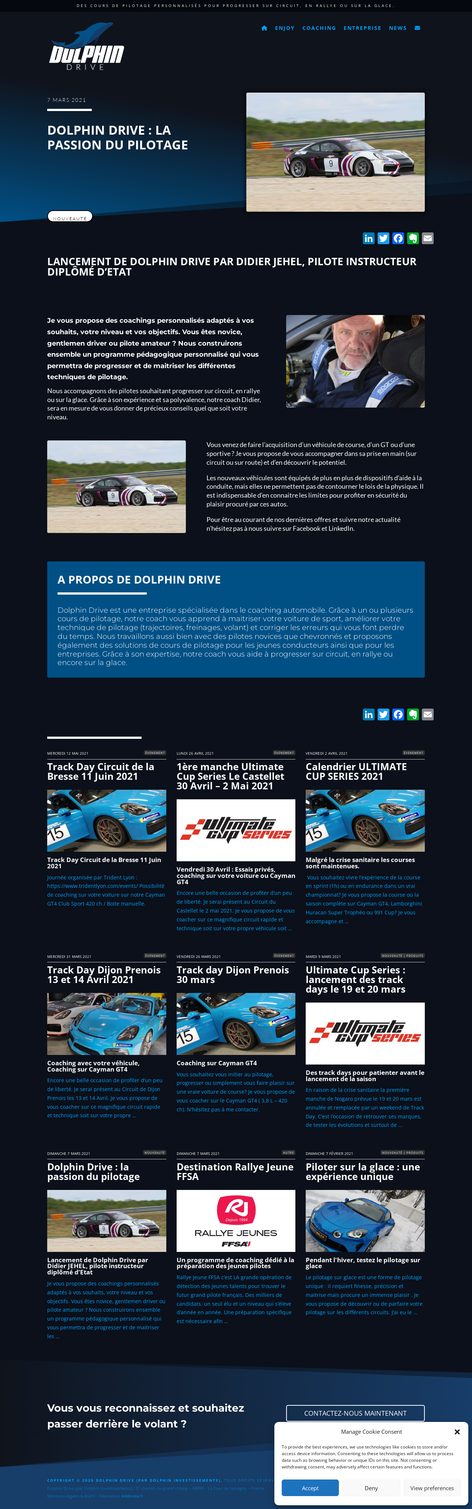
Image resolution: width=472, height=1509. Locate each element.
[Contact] (418, 26)
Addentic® (132, 1496)
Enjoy (285, 27)
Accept (310, 1488)
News (398, 27)
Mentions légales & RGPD (71, 1496)
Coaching (319, 27)
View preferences (432, 1488)
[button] (457, 1432)
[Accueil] (265, 26)
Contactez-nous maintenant (355, 1413)
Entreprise (363, 27)
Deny (371, 1488)
